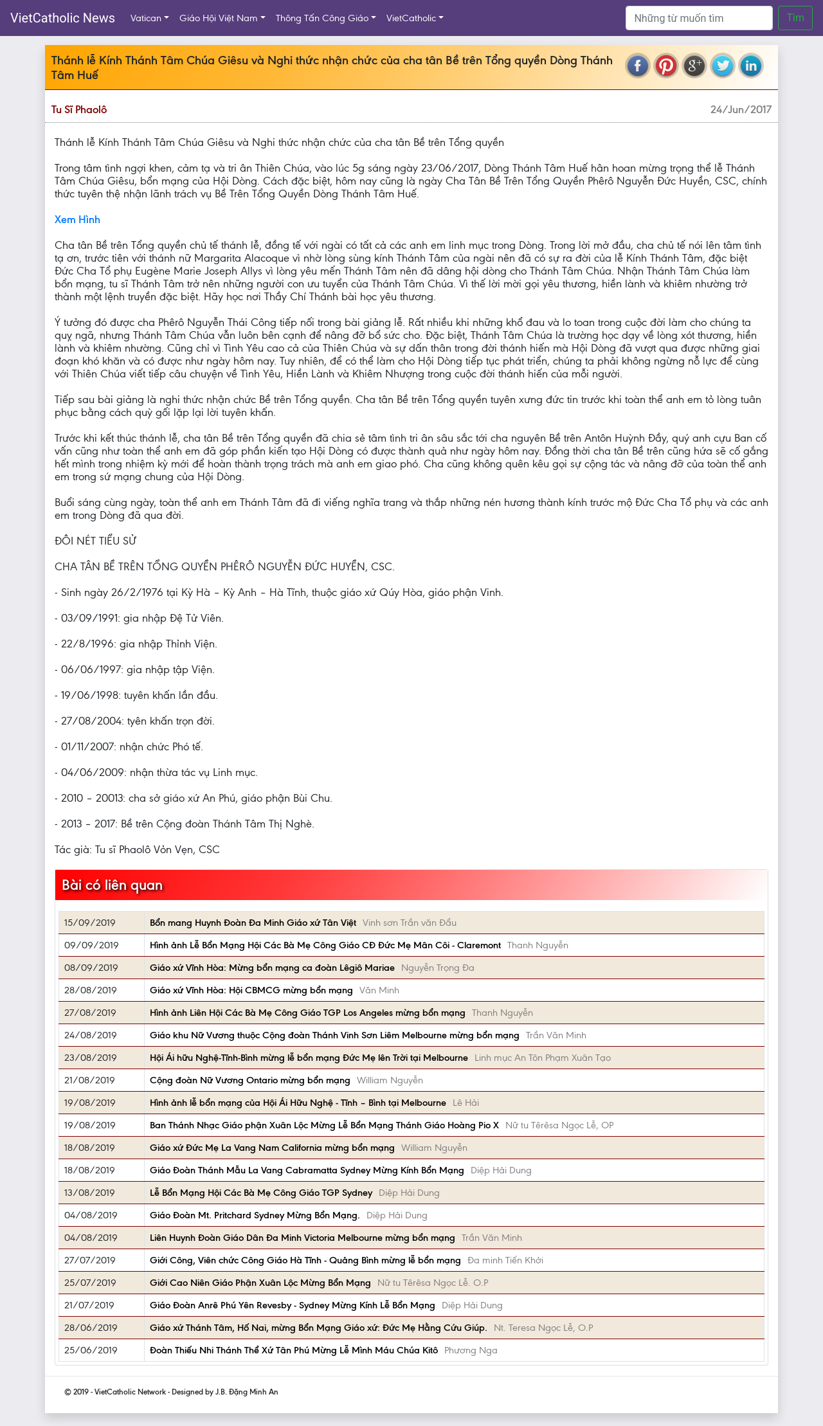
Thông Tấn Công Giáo (322, 18)
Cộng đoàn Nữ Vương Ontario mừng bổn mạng (250, 1080)
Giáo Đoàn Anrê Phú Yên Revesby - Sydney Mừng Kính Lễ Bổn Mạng (292, 1305)
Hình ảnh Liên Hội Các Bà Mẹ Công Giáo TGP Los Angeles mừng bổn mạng (308, 1012)
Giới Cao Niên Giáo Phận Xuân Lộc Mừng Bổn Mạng (260, 1282)
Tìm (795, 18)
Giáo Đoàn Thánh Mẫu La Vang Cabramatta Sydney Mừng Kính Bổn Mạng (307, 1170)
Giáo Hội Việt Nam (218, 18)
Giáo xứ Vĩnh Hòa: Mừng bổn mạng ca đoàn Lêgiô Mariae (272, 967)
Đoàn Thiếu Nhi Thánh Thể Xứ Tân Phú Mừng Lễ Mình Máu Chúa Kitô (294, 1350)
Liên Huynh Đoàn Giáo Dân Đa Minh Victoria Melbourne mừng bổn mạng (302, 1237)
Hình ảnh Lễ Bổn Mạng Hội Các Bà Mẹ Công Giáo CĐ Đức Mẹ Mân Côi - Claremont (325, 945)
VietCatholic (411, 18)
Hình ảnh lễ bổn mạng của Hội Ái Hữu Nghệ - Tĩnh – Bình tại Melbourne (298, 1102)
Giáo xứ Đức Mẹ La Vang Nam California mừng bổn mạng (272, 1147)
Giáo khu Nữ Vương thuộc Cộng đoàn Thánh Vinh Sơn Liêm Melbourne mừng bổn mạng (335, 1035)
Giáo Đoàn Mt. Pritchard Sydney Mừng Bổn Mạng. (255, 1215)
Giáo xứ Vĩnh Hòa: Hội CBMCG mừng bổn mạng (251, 990)
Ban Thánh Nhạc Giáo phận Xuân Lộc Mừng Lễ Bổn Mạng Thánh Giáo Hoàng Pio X (324, 1125)
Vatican (146, 18)
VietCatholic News (62, 18)
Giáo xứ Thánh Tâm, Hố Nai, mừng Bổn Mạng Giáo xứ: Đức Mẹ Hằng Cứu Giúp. (318, 1327)
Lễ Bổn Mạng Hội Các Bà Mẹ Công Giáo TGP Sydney (261, 1192)
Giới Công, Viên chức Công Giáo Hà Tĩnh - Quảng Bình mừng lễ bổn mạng (305, 1260)
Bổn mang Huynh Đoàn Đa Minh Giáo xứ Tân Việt (253, 922)
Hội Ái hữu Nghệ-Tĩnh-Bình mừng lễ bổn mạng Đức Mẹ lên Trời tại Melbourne (309, 1057)
